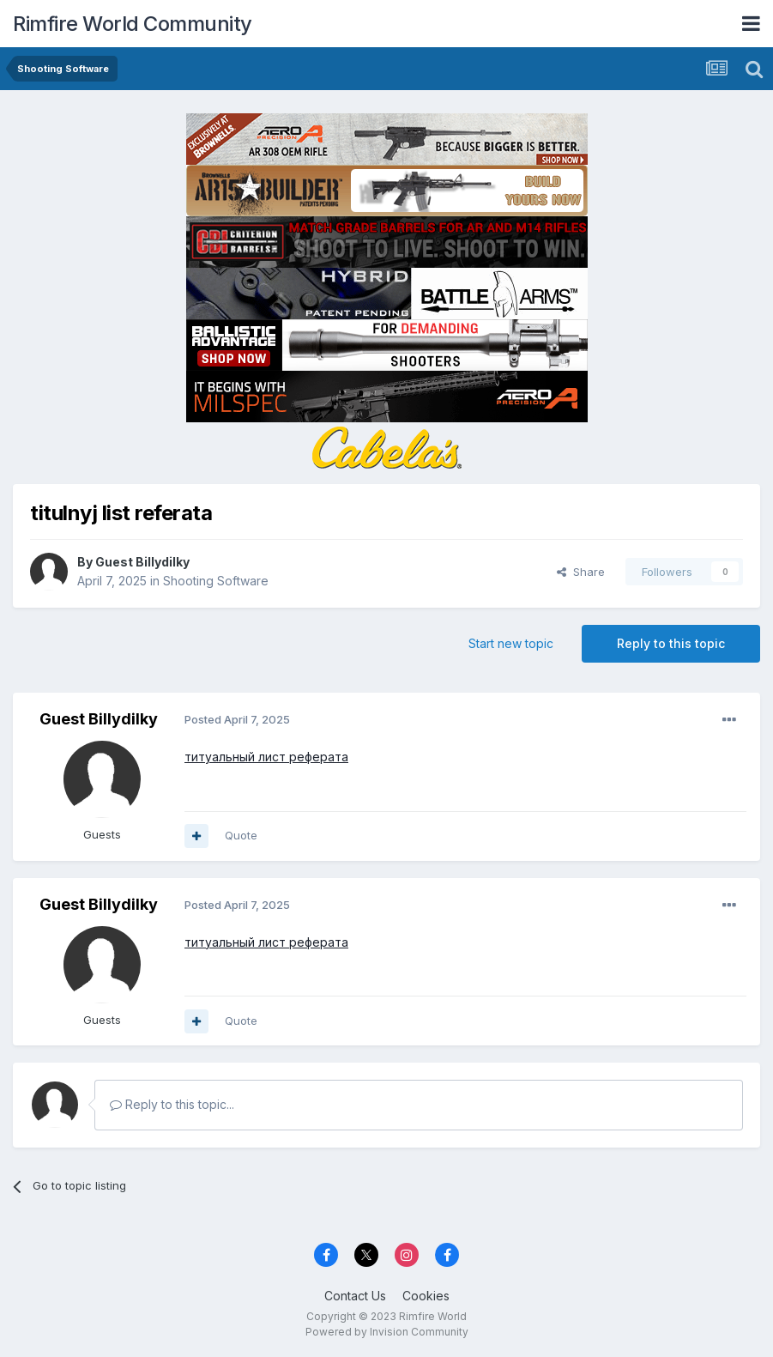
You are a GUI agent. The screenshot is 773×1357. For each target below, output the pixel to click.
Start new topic (510, 643)
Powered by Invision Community (386, 1331)
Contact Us (355, 1295)
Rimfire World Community (132, 23)
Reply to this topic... (172, 1104)
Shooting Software (216, 580)
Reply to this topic (671, 643)
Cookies (426, 1295)
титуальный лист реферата (266, 756)
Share (581, 572)
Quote (241, 835)
